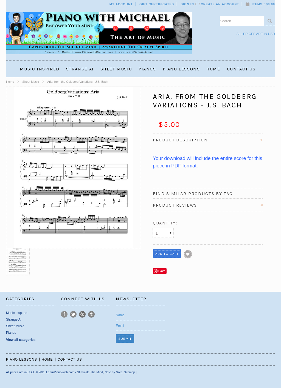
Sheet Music (116, 69)
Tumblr (91, 314)
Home (10, 81)
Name (120, 315)
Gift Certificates (156, 4)
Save (161, 271)
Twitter (73, 314)
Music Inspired (39, 69)
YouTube (82, 314)
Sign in (187, 4)
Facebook (64, 314)
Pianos (147, 69)
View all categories (20, 340)
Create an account (220, 4)
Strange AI (80, 69)
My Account (121, 4)
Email (120, 326)
